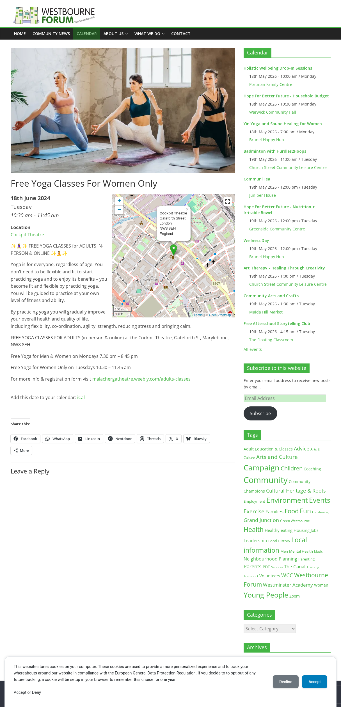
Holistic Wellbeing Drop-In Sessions (278, 68)
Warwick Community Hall (272, 112)
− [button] (119, 210)
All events (253, 349)
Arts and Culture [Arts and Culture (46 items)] (277, 457)
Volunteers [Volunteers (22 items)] (269, 575)
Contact (181, 33)
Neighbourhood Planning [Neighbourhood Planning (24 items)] (270, 559)
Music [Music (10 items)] (318, 551)
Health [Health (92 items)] (254, 529)
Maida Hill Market (266, 312)
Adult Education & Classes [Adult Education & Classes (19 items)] (268, 449)
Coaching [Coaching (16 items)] (312, 469)
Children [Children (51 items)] (292, 468)
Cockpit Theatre (27, 235)
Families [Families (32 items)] (274, 511)
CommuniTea (257, 179)
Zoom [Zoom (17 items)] (294, 596)
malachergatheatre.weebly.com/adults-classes (141, 379)
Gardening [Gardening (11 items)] (320, 512)
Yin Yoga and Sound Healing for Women (283, 123)
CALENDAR (87, 33)
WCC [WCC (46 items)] (287, 575)
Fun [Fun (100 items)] (305, 510)
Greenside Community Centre (277, 229)
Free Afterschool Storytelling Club (277, 323)
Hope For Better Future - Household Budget (286, 96)
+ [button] (119, 201)
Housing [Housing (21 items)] (302, 530)
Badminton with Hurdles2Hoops (275, 151)
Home (20, 33)
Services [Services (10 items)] (277, 567)
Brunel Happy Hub (266, 139)
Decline (284, 681)
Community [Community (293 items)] (266, 480)
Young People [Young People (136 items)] (266, 595)
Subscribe (260, 413)
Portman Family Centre (270, 84)
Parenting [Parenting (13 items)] (306, 559)
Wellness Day (256, 240)
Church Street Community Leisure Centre (288, 167)
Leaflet (198, 315)
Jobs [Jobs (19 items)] (315, 530)
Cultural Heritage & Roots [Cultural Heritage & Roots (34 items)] (296, 490)
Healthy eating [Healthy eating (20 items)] (278, 530)
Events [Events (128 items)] (319, 500)
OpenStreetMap (220, 315)
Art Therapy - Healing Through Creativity (284, 268)
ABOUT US (113, 33)
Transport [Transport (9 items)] (251, 576)
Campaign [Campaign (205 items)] (262, 467)
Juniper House (262, 195)
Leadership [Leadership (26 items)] (255, 540)
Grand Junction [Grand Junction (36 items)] (261, 520)
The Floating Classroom (271, 339)
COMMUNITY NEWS (51, 33)
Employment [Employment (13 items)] (254, 501)
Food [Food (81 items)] (292, 511)
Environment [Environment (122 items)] (287, 500)
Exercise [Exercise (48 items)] (254, 511)
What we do (147, 33)
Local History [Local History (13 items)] (279, 541)
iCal (81, 397)
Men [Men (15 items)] (284, 551)
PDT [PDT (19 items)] (266, 566)
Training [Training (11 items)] (312, 567)
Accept (314, 681)
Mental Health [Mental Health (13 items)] (301, 551)
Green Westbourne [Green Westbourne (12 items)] (295, 520)
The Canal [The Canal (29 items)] (294, 566)
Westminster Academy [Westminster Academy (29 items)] (288, 585)
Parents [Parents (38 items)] (253, 566)
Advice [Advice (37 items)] (301, 448)
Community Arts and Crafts (271, 295)
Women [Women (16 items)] (321, 585)
